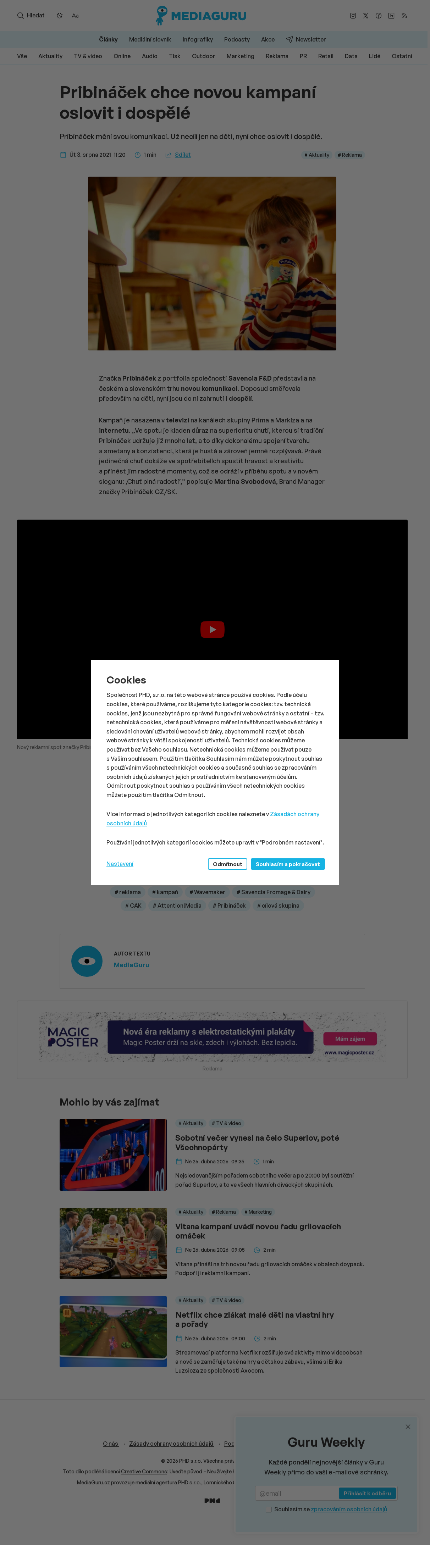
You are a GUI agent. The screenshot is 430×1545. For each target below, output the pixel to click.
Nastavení (119, 863)
